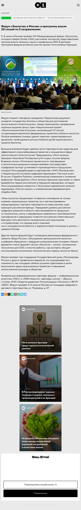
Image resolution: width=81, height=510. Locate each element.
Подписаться (40, 493)
